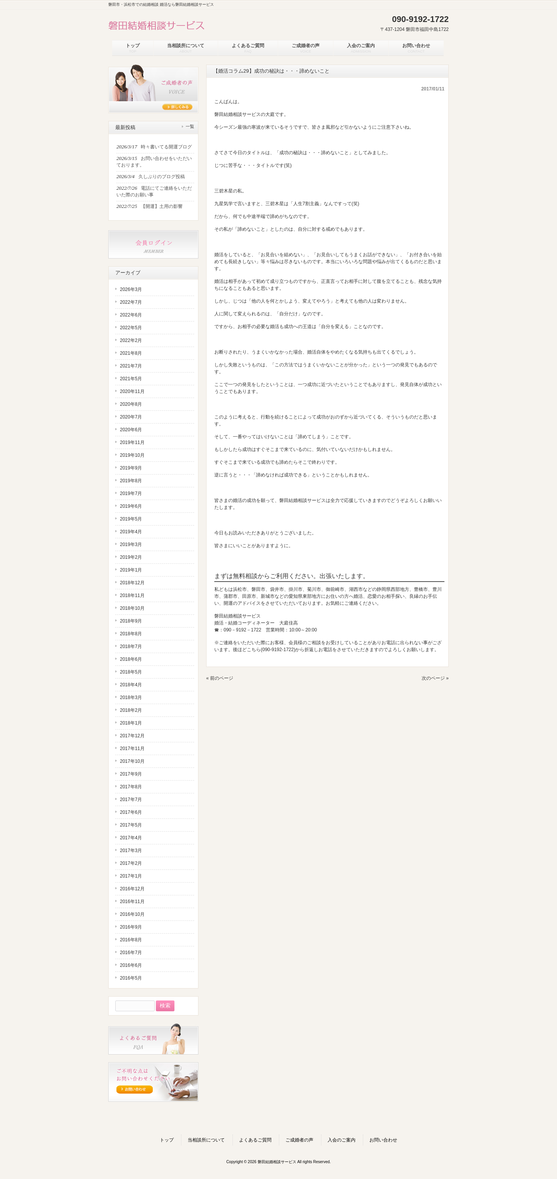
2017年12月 (132, 735)
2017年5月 (131, 825)
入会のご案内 (341, 1140)
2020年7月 (131, 417)
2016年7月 (131, 952)
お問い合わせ (383, 1140)
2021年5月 (131, 378)
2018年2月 (131, 710)
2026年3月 (131, 289)
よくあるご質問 (255, 1140)
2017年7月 (131, 799)
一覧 (190, 126)
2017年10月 (132, 761)
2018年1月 (131, 723)
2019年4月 (131, 531)
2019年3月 (131, 544)
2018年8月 (131, 633)
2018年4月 (131, 684)
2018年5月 (131, 672)
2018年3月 (131, 697)
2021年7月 (131, 366)
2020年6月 (131, 429)
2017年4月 (131, 837)
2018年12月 (132, 582)
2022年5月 (131, 327)
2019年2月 (131, 557)
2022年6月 (131, 315)
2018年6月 (131, 659)
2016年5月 (131, 978)
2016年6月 (131, 965)
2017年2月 (131, 863)
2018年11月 (132, 595)
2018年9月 (131, 621)
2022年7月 (131, 302)
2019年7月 (131, 493)
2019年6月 (131, 506)
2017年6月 (131, 812)
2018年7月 (131, 646)
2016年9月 (131, 927)
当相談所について (206, 1140)
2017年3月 (131, 850)
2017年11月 (132, 748)
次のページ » (435, 678)
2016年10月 (132, 914)
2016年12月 (132, 888)
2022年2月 (131, 340)
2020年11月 (132, 391)
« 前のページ (219, 678)
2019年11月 (132, 442)
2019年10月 (132, 455)
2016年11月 (132, 901)
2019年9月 (131, 468)
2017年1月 (131, 876)
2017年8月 (131, 786)
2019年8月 (131, 480)
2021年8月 (131, 353)
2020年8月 (131, 404)
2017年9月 (131, 774)
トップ (167, 1140)
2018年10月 (132, 608)
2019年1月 (131, 570)
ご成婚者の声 (299, 1140)
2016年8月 (131, 940)
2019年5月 (131, 519)
